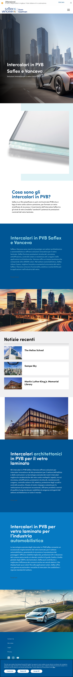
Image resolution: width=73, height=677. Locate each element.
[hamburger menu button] (68, 10)
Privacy (9, 652)
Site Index (10, 643)
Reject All (23, 671)
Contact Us (10, 639)
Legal (9, 647)
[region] (36, 668)
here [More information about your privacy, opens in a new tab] (54, 667)
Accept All (36, 671)
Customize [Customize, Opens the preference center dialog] (10, 671)
